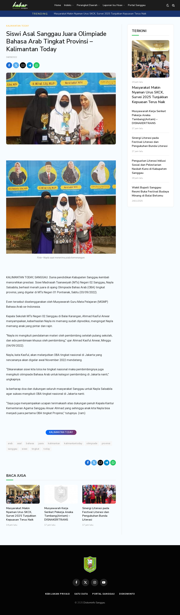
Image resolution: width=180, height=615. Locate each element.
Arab (10, 443)
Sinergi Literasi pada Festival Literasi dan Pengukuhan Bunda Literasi (95, 514)
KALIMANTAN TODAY (61, 432)
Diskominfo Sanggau (94, 602)
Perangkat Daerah (87, 5)
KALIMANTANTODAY (73, 443)
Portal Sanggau (137, 5)
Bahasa (30, 443)
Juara (41, 443)
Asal (19, 443)
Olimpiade (91, 443)
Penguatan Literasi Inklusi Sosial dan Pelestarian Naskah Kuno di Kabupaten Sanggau (149, 167)
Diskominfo (127, 593)
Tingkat (35, 449)
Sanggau (12, 449)
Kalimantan (54, 443)
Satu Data (81, 593)
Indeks (67, 5)
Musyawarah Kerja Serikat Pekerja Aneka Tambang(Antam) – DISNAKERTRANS (58, 514)
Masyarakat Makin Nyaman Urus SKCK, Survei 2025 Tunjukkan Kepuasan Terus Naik (100, 13)
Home (57, 5)
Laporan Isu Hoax (113, 5)
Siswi (24, 449)
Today (47, 449)
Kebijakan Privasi (57, 593)
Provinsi (106, 443)
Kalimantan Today (17, 25)
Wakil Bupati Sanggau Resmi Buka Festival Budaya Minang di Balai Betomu (150, 192)
